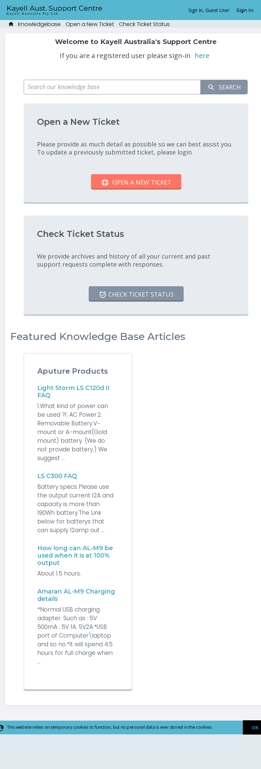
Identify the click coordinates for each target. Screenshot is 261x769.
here (202, 55)
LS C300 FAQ (57, 476)
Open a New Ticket (90, 24)
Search (224, 87)
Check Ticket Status (144, 24)
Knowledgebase (39, 24)
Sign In (244, 10)
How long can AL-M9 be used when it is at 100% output (75, 555)
